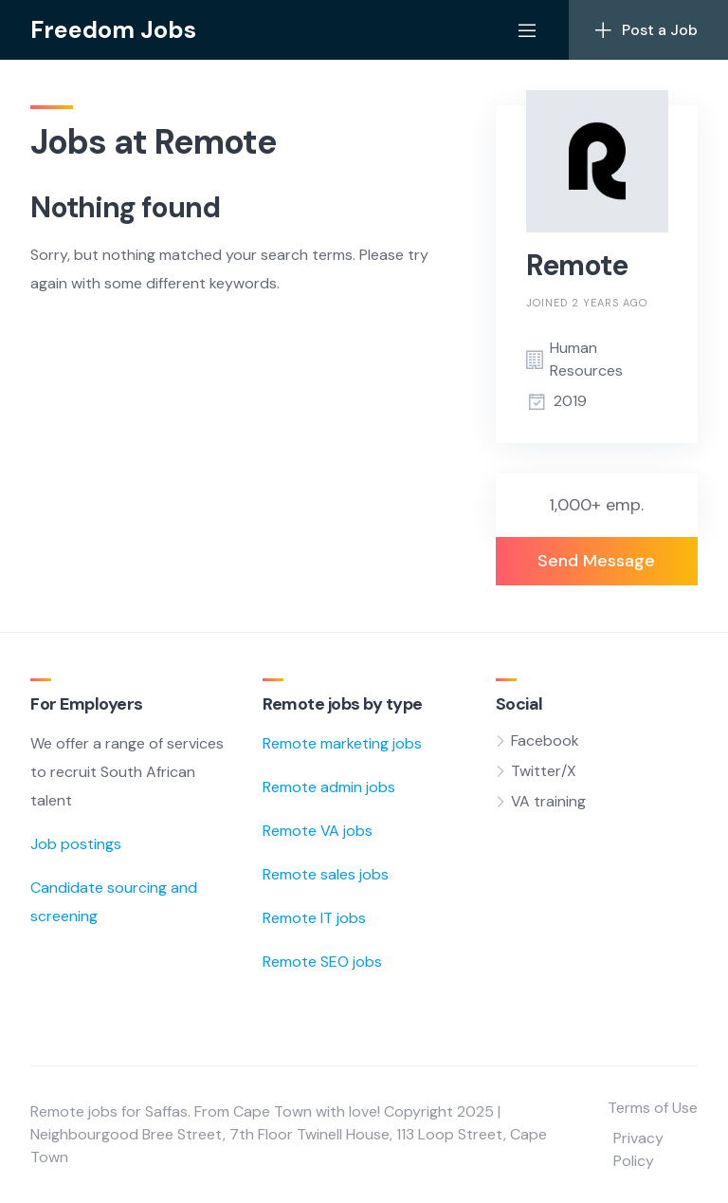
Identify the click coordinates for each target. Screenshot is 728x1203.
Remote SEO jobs (322, 962)
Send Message (596, 560)
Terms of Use (653, 1108)
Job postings (75, 844)
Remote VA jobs (318, 831)
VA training (548, 801)
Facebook (545, 740)
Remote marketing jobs (342, 743)
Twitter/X (543, 771)
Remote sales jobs (326, 874)
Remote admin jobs (329, 787)
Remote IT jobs (314, 918)
